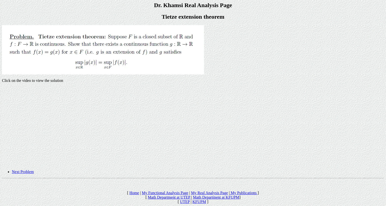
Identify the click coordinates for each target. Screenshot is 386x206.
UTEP (185, 202)
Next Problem (23, 172)
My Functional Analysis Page (165, 193)
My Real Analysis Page (209, 193)
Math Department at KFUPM (216, 197)
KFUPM (199, 202)
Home (134, 193)
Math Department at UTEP (169, 197)
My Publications (243, 193)
